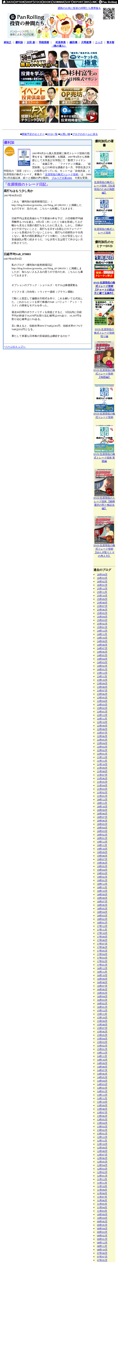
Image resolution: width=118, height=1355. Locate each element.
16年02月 (102, 1003)
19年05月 (102, 866)
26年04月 (102, 574)
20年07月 (102, 817)
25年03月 (102, 620)
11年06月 (102, 1200)
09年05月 (102, 1225)
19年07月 (102, 859)
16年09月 (102, 978)
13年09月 (102, 1105)
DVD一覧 (52, 134)
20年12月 (102, 799)
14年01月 (102, 1091)
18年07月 (102, 901)
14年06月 (102, 1073)
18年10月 (102, 890)
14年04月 (102, 1080)
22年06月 (102, 736)
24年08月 (102, 644)
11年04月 (102, 1207)
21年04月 (102, 785)
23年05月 (102, 697)
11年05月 (102, 1203)
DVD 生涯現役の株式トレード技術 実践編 (104, 458)
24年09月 (102, 641)
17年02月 (102, 961)
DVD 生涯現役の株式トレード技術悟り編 (104, 333)
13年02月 (102, 1130)
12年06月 (102, 1158)
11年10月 (102, 1186)
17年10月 (102, 933)
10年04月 (102, 1217)
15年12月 (102, 1010)
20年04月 (102, 827)
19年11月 (102, 845)
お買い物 (65, 134)
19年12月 (102, 841)
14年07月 (102, 1070)
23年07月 (102, 690)
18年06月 (102, 905)
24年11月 (102, 634)
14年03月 (102, 1084)
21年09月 (102, 767)
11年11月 (102, 1182)
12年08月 (102, 1151)
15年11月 (102, 1014)
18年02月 (102, 919)
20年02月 (102, 834)
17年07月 (102, 943)
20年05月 (102, 824)
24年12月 (102, 630)
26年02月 (102, 581)
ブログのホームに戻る (85, 134)
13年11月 (102, 1098)
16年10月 (102, 975)
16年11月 (102, 971)
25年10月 (102, 595)
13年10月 (102, 1101)
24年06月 (102, 651)
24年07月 (102, 648)
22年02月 (102, 750)
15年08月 (102, 1024)
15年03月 (102, 1042)
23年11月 (102, 676)
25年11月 (102, 592)
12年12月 (102, 1137)
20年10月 (102, 806)
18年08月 (102, 897)
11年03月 (102, 1210)
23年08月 (102, 687)
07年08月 (102, 1253)
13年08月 (102, 1108)
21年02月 (102, 792)
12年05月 (102, 1161)
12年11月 (102, 1140)
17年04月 (102, 954)
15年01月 (102, 1049)
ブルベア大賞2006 (62, 177)
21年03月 (102, 788)
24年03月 (102, 662)
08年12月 (102, 1242)
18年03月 (102, 915)
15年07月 (102, 1028)
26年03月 (102, 578)
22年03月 (102, 746)
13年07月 (102, 1112)
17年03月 (102, 957)
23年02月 (102, 708)
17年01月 (102, 964)
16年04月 (102, 996)
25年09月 (102, 599)
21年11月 (102, 760)
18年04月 (102, 912)
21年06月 (102, 778)
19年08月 (102, 855)
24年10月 (102, 637)
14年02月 (102, 1087)
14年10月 (102, 1059)
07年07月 (102, 1256)
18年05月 (102, 908)
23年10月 (102, 679)
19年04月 (102, 869)
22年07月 (102, 732)
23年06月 (102, 694)
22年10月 (102, 722)
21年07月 (102, 774)
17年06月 (102, 947)
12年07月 (102, 1154)
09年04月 (102, 1228)
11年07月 (102, 1196)
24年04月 (102, 658)
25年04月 (102, 616)
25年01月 (102, 627)
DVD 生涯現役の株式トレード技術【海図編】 (104, 374)
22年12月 (102, 715)
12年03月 (102, 1168)
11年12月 (102, 1179)
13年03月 (102, 1126)
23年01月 (102, 711)
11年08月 (102, 1193)
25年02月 (102, 623)
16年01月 (102, 1007)
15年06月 (102, 1031)
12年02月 (102, 1172)
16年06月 (102, 989)
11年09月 (102, 1189)
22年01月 (102, 753)
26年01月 (102, 585)
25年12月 (102, 588)
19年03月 (102, 873)
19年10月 (102, 848)
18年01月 (102, 922)
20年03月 (102, 831)
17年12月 (102, 926)
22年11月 (102, 718)
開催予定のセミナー (33, 134)
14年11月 (102, 1056)
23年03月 (102, 704)
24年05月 (102, 655)
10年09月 (102, 1214)
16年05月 (102, 992)
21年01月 (102, 796)
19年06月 (102, 862)
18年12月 (102, 883)
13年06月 (102, 1116)
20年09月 (102, 810)
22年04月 (102, 743)
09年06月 (102, 1221)
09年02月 (102, 1235)
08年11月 (102, 1246)
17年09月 (102, 936)
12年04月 (102, 1165)
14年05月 (102, 1077)
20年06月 (102, 820)
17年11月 (102, 929)
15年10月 (102, 1017)
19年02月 (102, 876)
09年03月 (102, 1232)
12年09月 (102, 1147)
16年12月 (102, 968)
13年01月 (102, 1133)
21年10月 (102, 764)
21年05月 (102, 781)
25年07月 (102, 606)
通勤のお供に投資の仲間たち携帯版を (79, 8)
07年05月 (102, 1260)
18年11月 (102, 887)
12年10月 (102, 1144)
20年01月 (102, 838)
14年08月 (102, 1066)
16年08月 (102, 982)
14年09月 (102, 1063)
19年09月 (102, 852)
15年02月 (102, 1045)
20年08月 (102, 813)
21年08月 (102, 771)
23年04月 (102, 701)
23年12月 (102, 672)
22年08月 (102, 729)
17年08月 (102, 940)
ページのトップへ (15, 346)
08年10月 (102, 1249)
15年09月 (102, 1021)
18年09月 (102, 894)
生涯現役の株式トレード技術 (61, 174)
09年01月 (102, 1239)
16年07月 (102, 985)
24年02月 (102, 665)
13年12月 (102, 1094)
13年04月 (102, 1123)
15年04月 (102, 1038)
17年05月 (102, 950)
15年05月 (102, 1035)
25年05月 (102, 613)
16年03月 (102, 999)
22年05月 (102, 739)
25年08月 (102, 602)
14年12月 (102, 1052)
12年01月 (102, 1175)
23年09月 (102, 683)
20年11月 (102, 803)
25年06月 (102, 609)
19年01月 (102, 880)
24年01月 (102, 669)
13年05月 (102, 1119)
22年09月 (102, 725)
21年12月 (102, 757)
